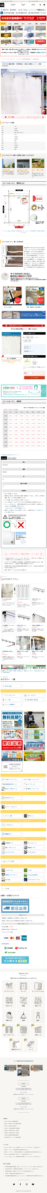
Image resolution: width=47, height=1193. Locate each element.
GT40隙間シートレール (8, 625)
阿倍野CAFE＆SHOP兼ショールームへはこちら (23, 1094)
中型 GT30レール (21, 625)
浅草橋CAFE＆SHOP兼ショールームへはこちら (23, 1108)
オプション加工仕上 (9, 504)
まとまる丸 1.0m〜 (7, 599)
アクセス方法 (24, 1092)
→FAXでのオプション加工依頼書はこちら (15, 508)
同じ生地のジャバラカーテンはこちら (12, 361)
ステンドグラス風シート (29, 1147)
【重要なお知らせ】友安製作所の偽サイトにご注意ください (23, 978)
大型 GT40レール (36, 599)
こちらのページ (17, 558)
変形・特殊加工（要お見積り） (34, 307)
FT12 (15, 134)
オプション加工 (8, 307)
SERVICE (33, 5)
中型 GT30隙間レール (37, 625)
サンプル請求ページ (39, 510)
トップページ (3, 59)
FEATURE (23, 5)
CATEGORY (13, 5)
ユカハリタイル (24, 1166)
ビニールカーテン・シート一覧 (14, 59)
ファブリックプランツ (30, 1156)
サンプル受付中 (11, 358)
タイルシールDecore (32, 1166)
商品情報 (4, 458)
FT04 (15, 126)
